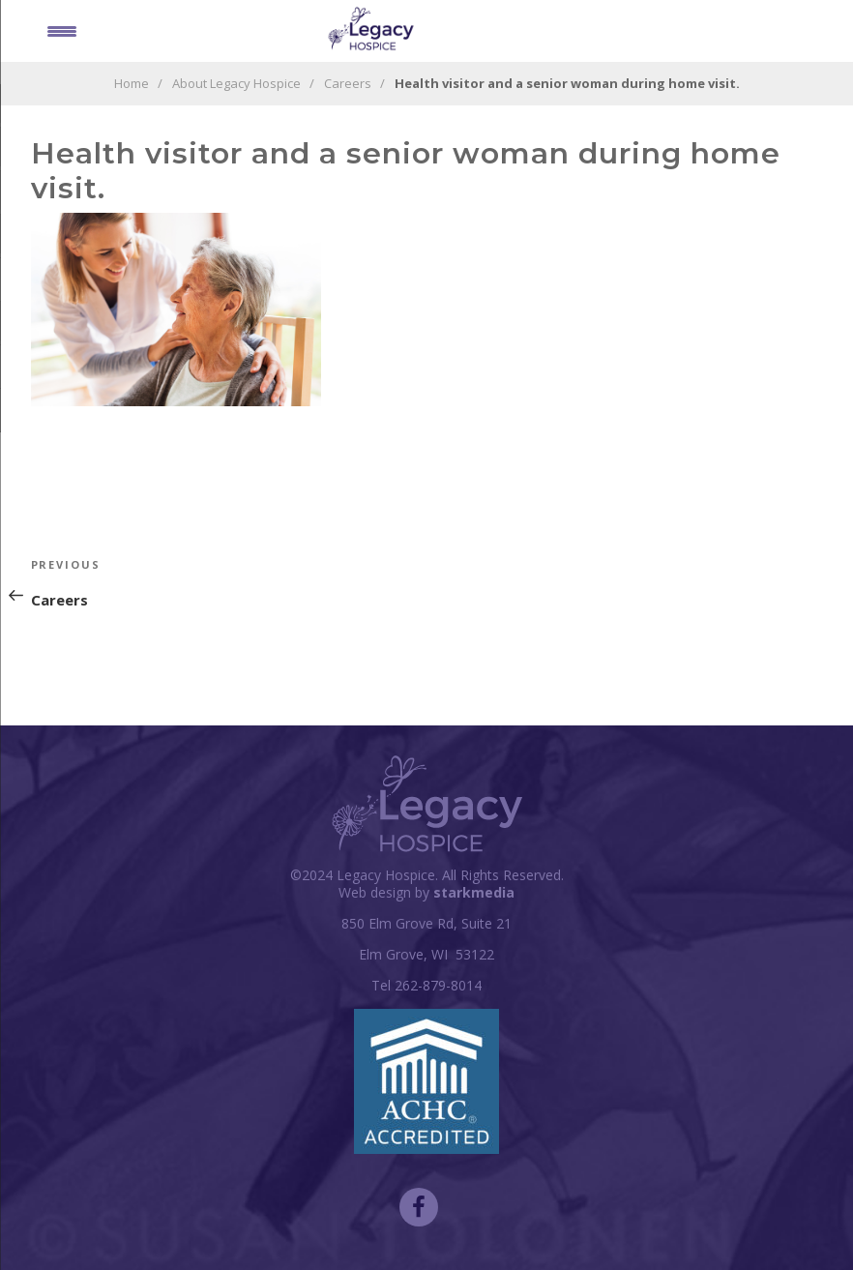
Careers (347, 83)
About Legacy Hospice (236, 83)
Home (131, 83)
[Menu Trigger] (62, 30)
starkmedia (474, 892)
